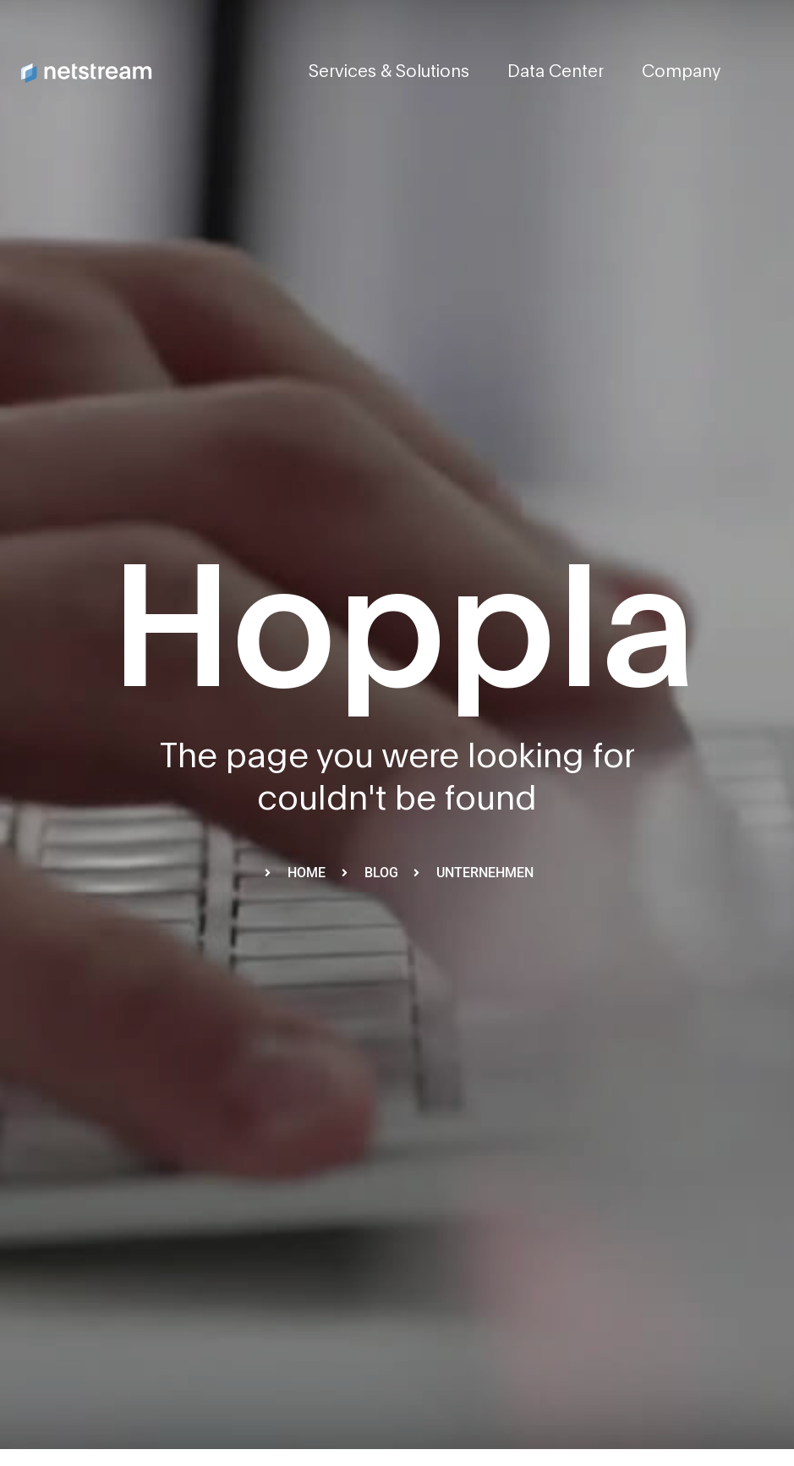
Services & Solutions (389, 71)
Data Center (555, 71)
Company (681, 71)
